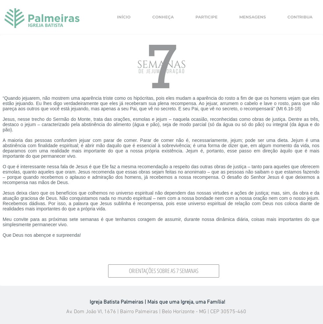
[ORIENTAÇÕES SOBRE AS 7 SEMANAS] (163, 271)
